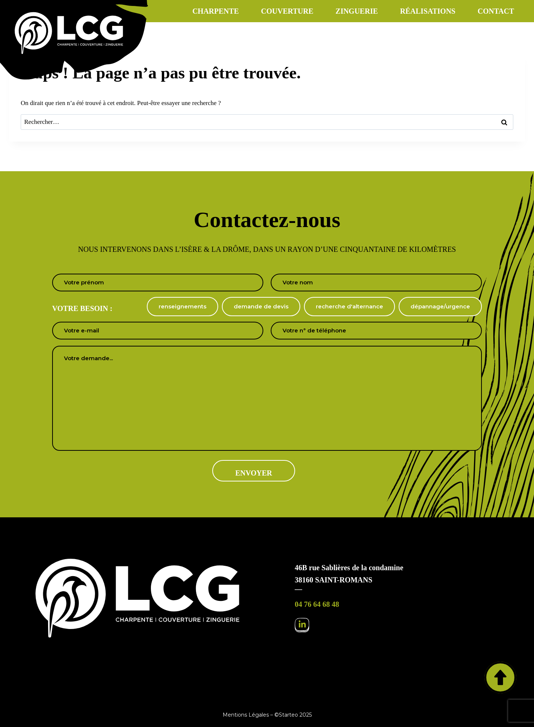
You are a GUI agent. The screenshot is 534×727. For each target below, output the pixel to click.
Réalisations (428, 11)
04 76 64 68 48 (317, 604)
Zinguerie (356, 11)
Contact (495, 11)
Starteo (288, 714)
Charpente (215, 11)
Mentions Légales (246, 714)
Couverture (287, 11)
